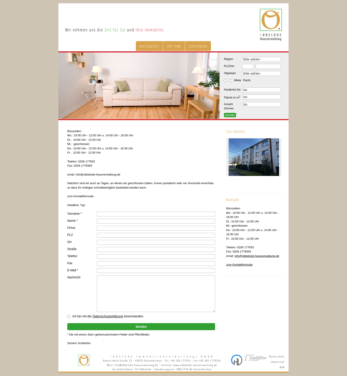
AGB (282, 367)
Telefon (72, 256)
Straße (72, 249)
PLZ (70, 235)
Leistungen (198, 46)
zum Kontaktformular (239, 264)
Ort (69, 242)
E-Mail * (72, 270)
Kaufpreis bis (232, 89)
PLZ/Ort (229, 66)
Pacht (246, 80)
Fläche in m (232, 97)
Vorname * (74, 213)
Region (228, 59)
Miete (237, 80)
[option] (139, 85)
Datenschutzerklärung (108, 316)
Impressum (278, 362)
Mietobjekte (149, 46)
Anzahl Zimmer (229, 106)
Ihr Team (174, 46)
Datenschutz (277, 356)
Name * (72, 220)
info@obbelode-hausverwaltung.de (257, 256)
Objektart (230, 73)
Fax (69, 263)
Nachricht (73, 277)
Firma (71, 227)
